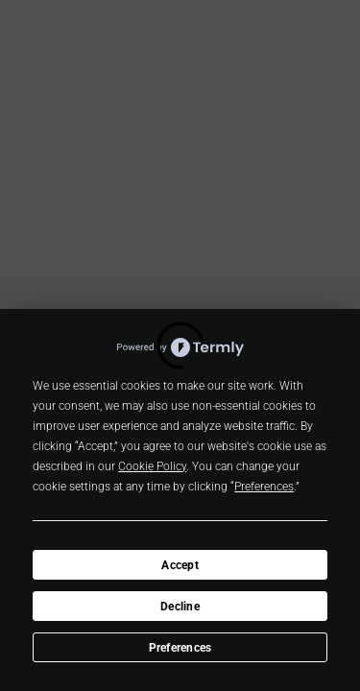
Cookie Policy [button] (152, 466)
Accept (180, 565)
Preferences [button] (264, 486)
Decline (180, 606)
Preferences (180, 648)
